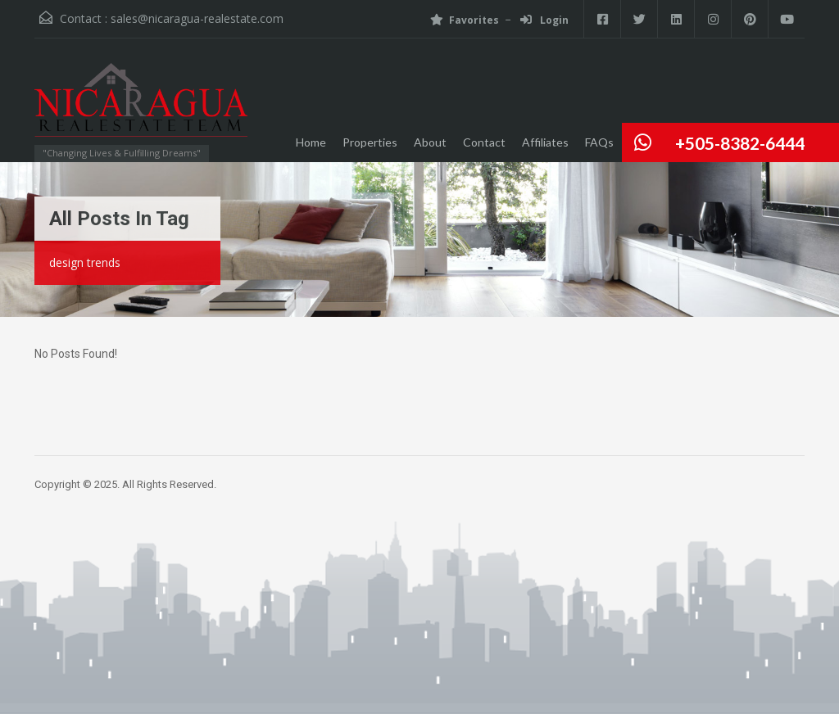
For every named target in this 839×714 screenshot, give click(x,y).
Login (544, 20)
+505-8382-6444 (740, 143)
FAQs (599, 142)
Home (311, 142)
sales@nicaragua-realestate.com (197, 18)
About (430, 142)
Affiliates (545, 142)
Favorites (464, 20)
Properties (369, 142)
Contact (484, 142)
